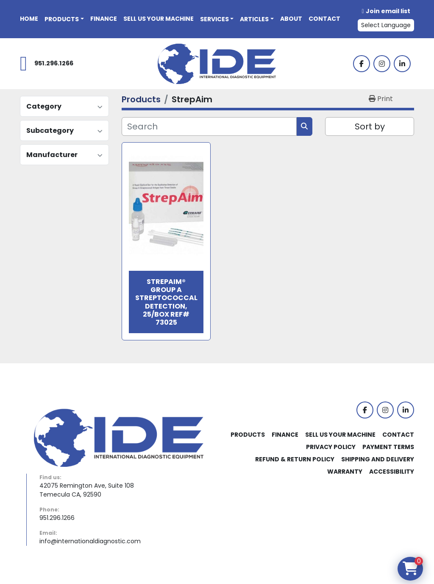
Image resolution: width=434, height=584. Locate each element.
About (291, 18)
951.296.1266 (53, 63)
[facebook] (361, 63)
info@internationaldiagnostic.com (90, 541)
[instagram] (381, 63)
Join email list (388, 11)
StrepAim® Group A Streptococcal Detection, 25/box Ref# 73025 (166, 302)
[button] (64, 19)
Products (62, 19)
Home (29, 18)
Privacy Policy (331, 447)
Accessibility (391, 471)
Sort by (370, 126)
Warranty (344, 471)
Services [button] (214, 19)
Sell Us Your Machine (158, 18)
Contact (324, 18)
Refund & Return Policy (294, 459)
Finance (103, 18)
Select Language (386, 25)
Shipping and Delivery (377, 459)
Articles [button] (254, 19)
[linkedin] (402, 63)
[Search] (209, 126)
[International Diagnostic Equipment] (118, 437)
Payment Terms (388, 447)
